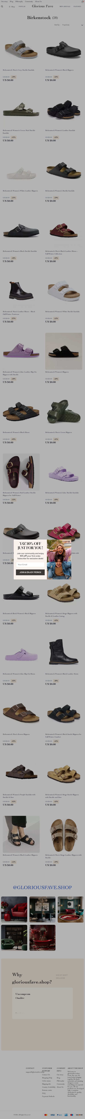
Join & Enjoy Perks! (30, 572)
